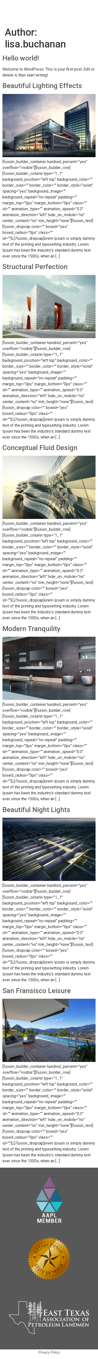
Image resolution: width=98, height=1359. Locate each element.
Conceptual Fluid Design (39, 448)
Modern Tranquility (31, 629)
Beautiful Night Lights (36, 810)
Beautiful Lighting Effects (42, 86)
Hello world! (20, 58)
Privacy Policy (49, 1352)
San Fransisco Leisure (36, 991)
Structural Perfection (35, 267)
